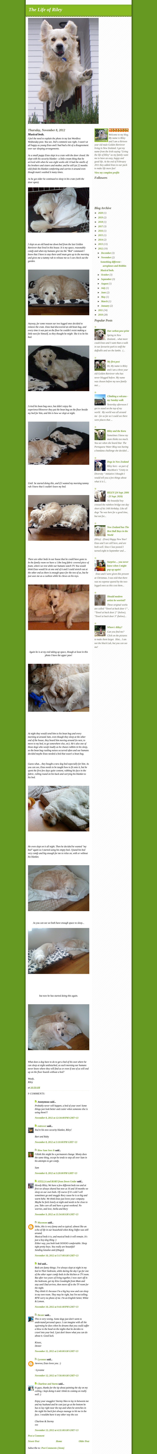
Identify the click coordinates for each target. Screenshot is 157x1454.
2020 (101, 213)
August (105, 283)
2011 (101, 310)
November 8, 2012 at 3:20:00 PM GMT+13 (56, 1173)
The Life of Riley (45, 9)
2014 (101, 239)
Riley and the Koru (116, 431)
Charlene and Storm (48, 1384)
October (105, 274)
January (105, 305)
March (104, 301)
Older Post (84, 1441)
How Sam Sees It (46, 1150)
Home (59, 1441)
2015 (101, 235)
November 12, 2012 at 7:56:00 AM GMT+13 (57, 1375)
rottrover (42, 1126)
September (106, 279)
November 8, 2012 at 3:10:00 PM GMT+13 (56, 1142)
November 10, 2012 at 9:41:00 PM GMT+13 (56, 1307)
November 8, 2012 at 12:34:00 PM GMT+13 (56, 1117)
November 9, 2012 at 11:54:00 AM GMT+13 (56, 1214)
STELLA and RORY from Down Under (57, 1181)
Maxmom (42, 1222)
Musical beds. (107, 270)
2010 (101, 314)
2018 (101, 222)
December (106, 253)
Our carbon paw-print (118, 331)
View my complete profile (107, 172)
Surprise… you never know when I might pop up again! (117, 566)
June (104, 292)
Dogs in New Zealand (118, 461)
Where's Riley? (114, 627)
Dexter (41, 1315)
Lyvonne (42, 1359)
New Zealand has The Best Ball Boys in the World (118, 531)
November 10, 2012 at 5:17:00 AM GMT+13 (57, 1255)
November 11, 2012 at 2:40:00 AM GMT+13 (56, 1351)
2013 (101, 244)
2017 (101, 226)
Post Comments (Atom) (52, 1448)
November (106, 257)
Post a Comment (36, 1435)
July (103, 288)
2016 (101, 230)
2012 (101, 248)
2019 (101, 217)
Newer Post (33, 1441)
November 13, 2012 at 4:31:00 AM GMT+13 (57, 1430)
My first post (113, 361)
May (103, 297)
